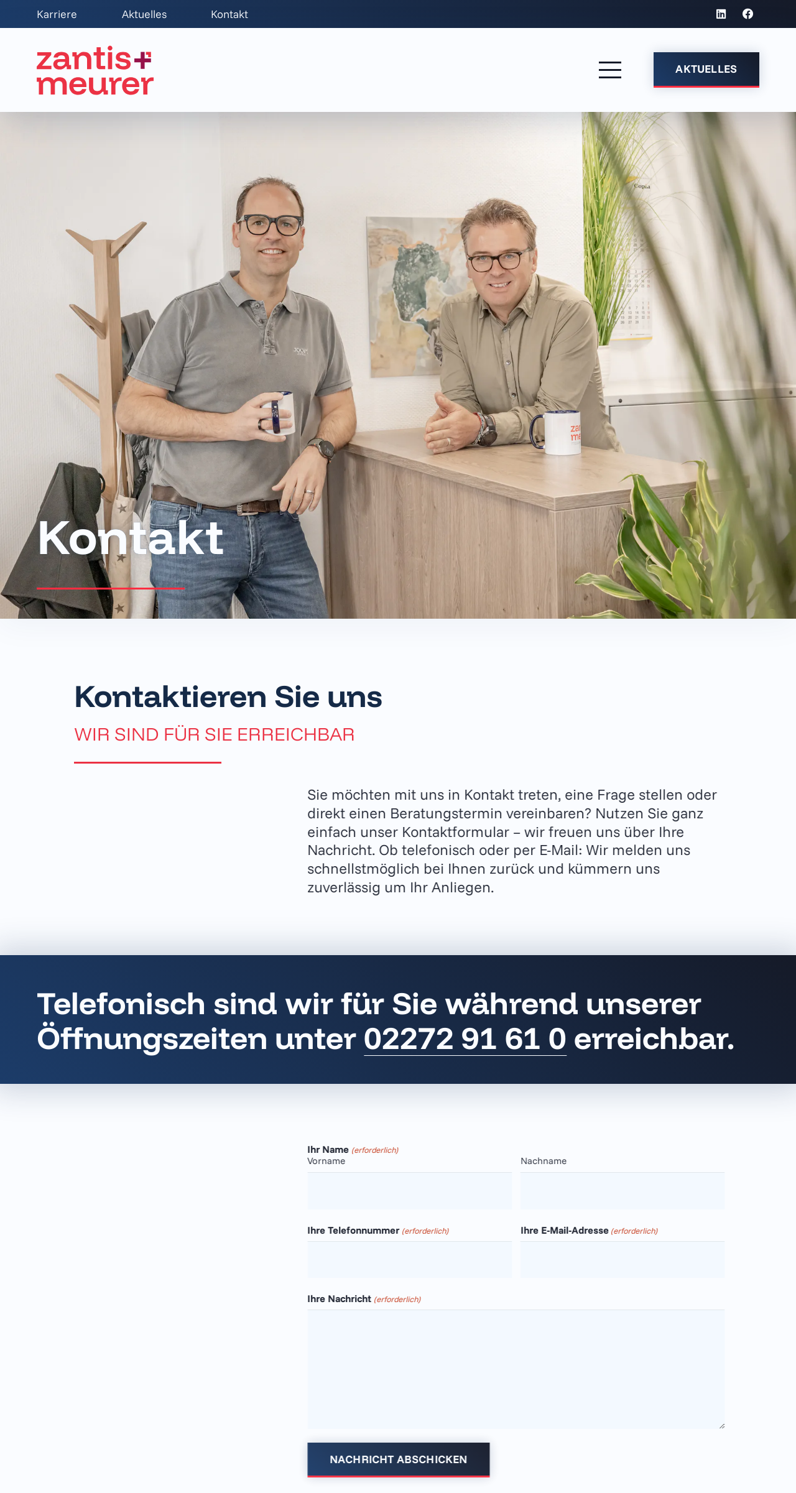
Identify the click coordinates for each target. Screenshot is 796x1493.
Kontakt (229, 14)
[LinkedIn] (721, 14)
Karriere (57, 14)
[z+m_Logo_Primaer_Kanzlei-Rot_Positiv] (95, 70)
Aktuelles (144, 14)
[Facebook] (748, 14)
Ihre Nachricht (379, 1298)
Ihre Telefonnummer (393, 1230)
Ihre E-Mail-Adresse (603, 1230)
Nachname (558, 1161)
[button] (610, 70)
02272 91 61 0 (465, 1037)
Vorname (342, 1161)
